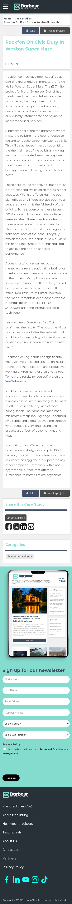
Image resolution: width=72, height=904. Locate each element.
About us (9, 841)
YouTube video (17, 381)
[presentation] (31, 765)
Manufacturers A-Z (17, 806)
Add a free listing (15, 815)
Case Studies (23, 18)
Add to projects (54, 30)
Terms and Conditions (52, 749)
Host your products (17, 824)
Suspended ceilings (19, 556)
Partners (9, 858)
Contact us (10, 850)
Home (8, 18)
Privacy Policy (11, 744)
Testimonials (11, 832)
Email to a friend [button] (16, 517)
